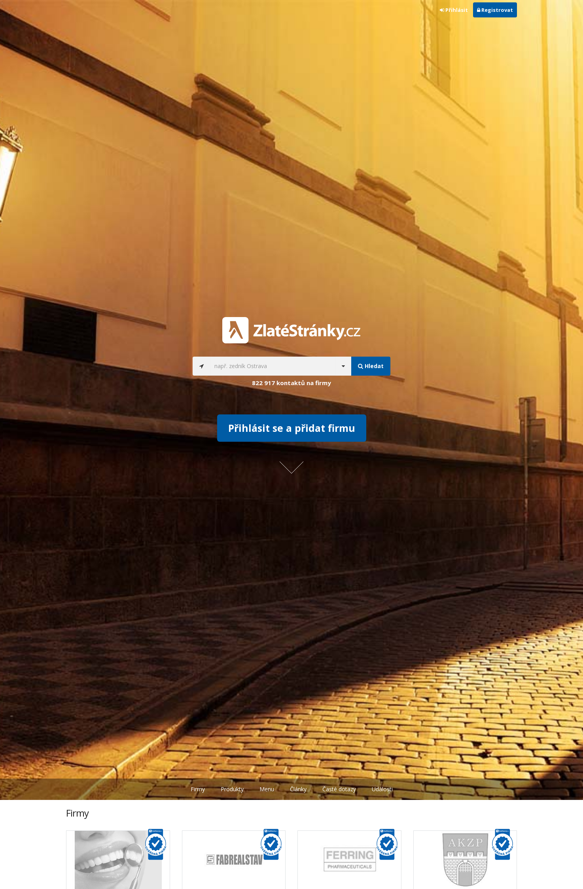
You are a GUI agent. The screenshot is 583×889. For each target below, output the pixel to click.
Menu (266, 789)
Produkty (232, 789)
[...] (272, 366)
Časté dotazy (339, 789)
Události (382, 789)
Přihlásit (454, 9)
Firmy (198, 789)
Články (298, 789)
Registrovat (495, 9)
